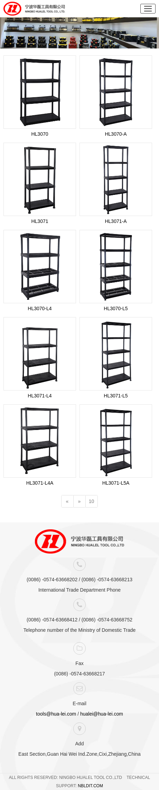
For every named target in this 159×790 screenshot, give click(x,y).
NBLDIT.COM (90, 785)
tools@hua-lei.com (56, 714)
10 (91, 501)
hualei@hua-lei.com (101, 714)
